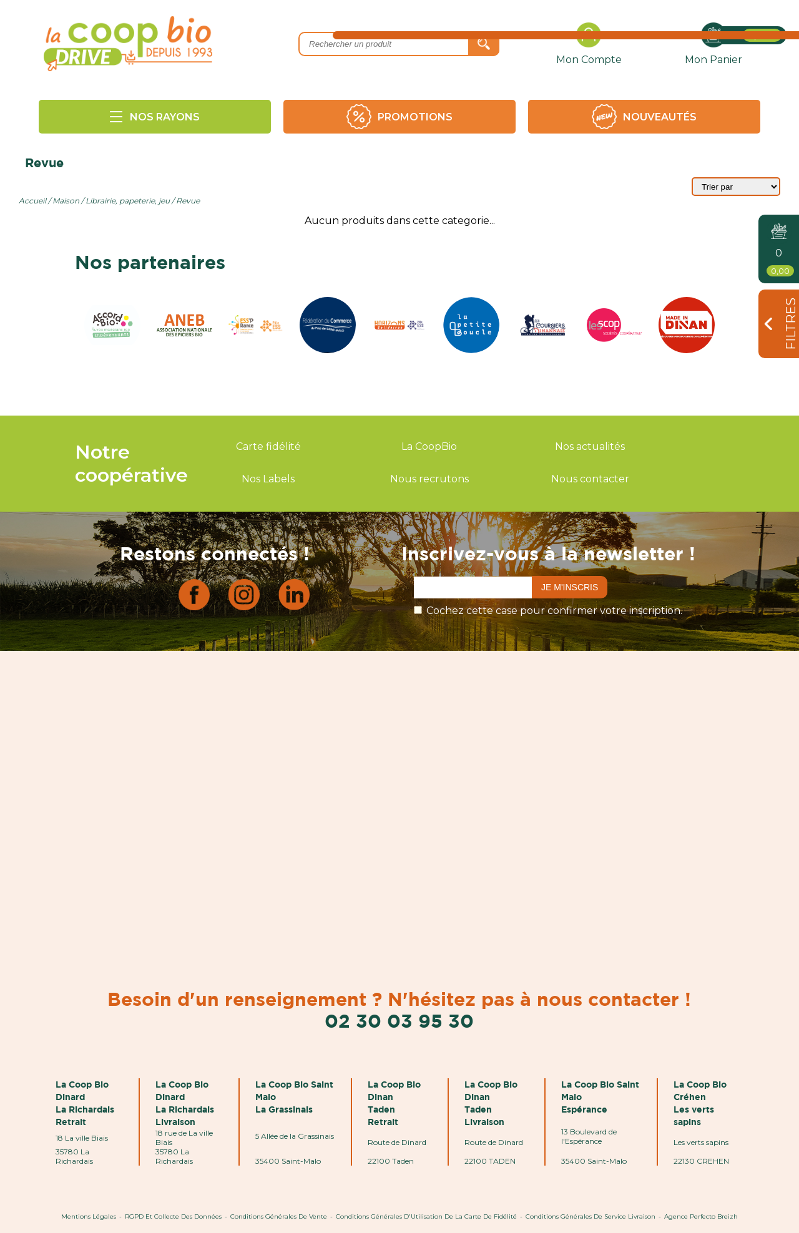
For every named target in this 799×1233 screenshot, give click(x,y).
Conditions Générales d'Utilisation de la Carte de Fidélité (426, 1216)
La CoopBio (429, 446)
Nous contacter (590, 479)
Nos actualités (590, 446)
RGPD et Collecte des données (173, 1216)
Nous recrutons (429, 479)
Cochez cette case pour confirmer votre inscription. (554, 610)
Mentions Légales (88, 1216)
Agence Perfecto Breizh (701, 1216)
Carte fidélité (268, 446)
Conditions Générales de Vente (278, 1216)
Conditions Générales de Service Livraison (590, 1216)
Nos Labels (268, 479)
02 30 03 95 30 (399, 1020)
